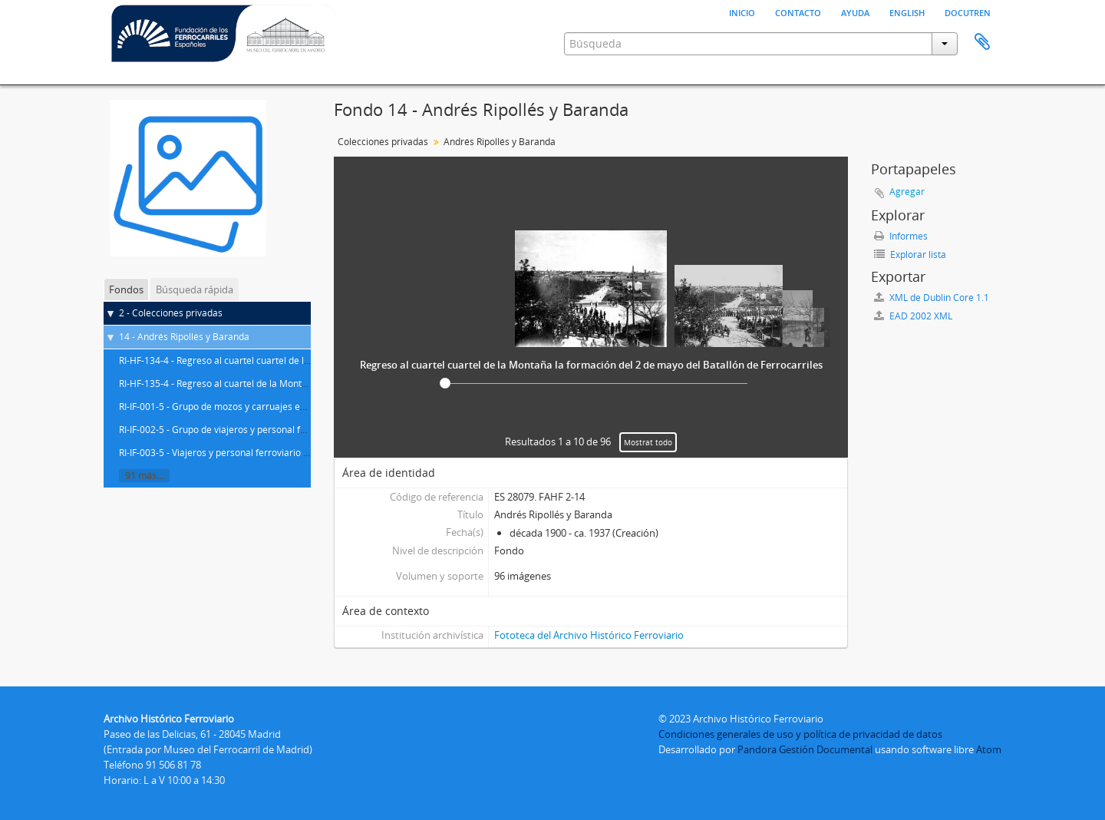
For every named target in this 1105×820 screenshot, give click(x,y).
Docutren (968, 11)
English (907, 11)
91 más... (144, 475)
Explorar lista (910, 254)
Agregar (907, 191)
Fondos (126, 289)
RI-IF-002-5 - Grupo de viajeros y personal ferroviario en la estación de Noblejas (288, 429)
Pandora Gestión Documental (804, 749)
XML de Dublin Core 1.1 (931, 297)
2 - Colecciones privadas (171, 312)
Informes (901, 236)
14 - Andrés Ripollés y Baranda (184, 336)
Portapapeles (982, 42)
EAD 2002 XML (913, 315)
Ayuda (855, 11)
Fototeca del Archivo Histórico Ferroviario (589, 635)
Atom (988, 749)
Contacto (798, 11)
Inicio (742, 11)
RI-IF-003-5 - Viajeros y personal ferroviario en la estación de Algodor (265, 452)
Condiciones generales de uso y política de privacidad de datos (800, 734)
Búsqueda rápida (194, 289)
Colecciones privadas (383, 141)
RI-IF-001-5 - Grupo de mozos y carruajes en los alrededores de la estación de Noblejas (304, 406)
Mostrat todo (648, 442)
